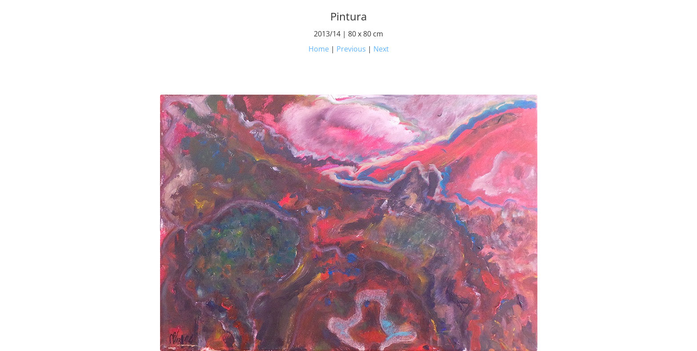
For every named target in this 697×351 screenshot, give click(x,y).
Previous (351, 49)
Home (318, 49)
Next (381, 49)
